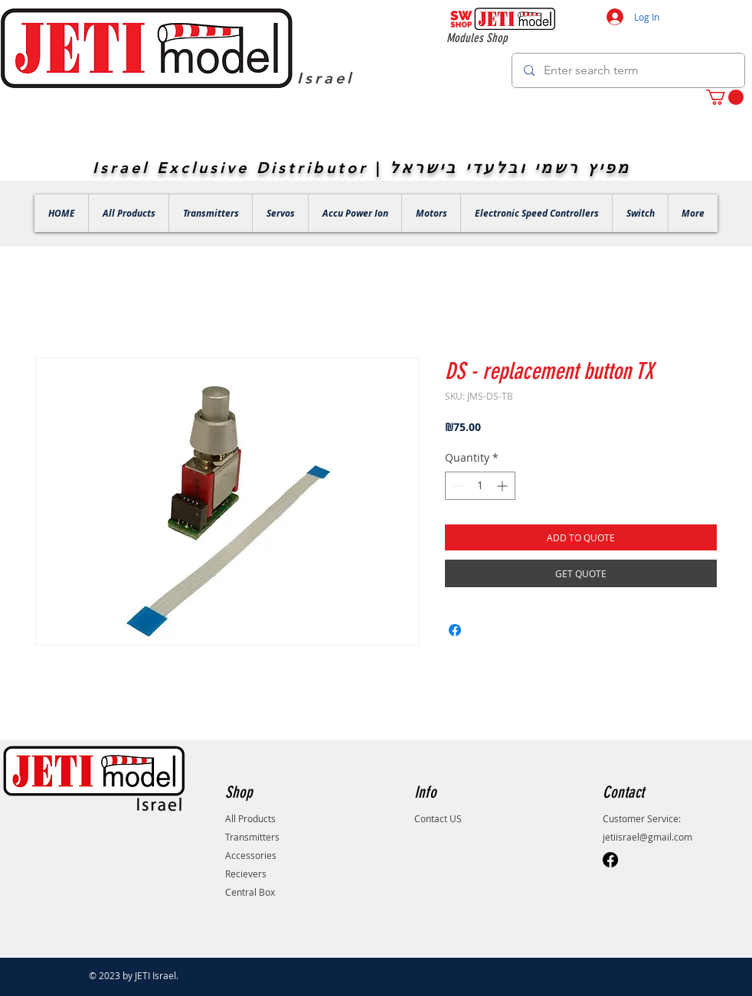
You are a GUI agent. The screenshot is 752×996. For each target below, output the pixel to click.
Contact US (438, 818)
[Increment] (503, 485)
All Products (250, 818)
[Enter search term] (628, 70)
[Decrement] (456, 485)
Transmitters (252, 837)
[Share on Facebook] (455, 630)
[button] (725, 97)
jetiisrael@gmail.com (647, 837)
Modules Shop (477, 38)
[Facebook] (610, 859)
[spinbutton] (480, 485)
